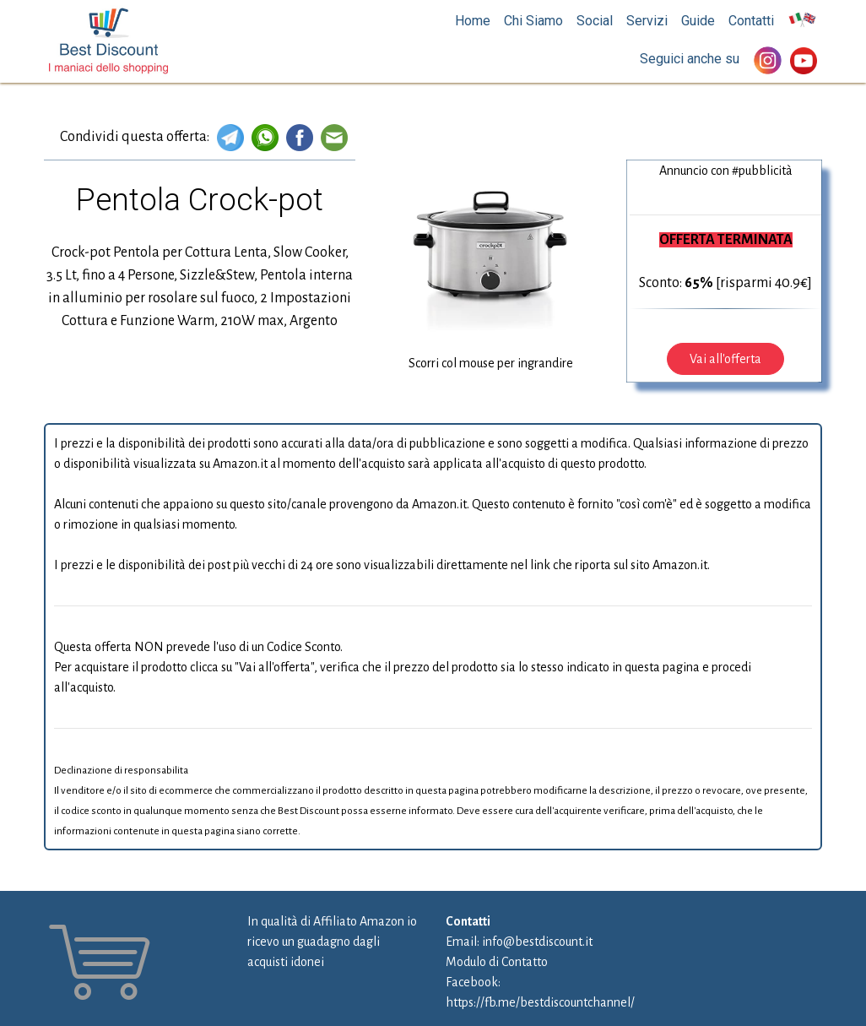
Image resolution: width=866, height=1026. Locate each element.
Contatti (751, 21)
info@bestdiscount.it (537, 941)
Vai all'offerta (725, 359)
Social (594, 21)
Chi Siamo (533, 21)
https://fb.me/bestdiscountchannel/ (540, 1002)
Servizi (647, 21)
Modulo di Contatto (497, 962)
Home (472, 21)
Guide (698, 21)
